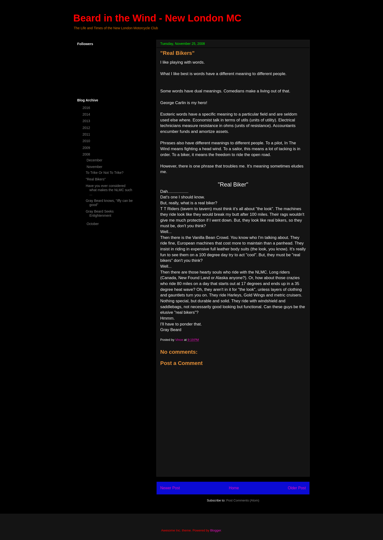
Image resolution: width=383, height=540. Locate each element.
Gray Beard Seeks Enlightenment (100, 213)
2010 (87, 141)
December (94, 160)
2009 (87, 148)
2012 (87, 128)
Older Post (297, 488)
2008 (87, 154)
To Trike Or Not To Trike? (105, 173)
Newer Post (170, 488)
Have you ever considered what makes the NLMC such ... (109, 190)
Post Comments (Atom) (242, 500)
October (93, 224)
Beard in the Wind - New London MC (157, 18)
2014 (87, 114)
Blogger (215, 530)
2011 (87, 134)
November (94, 167)
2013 (87, 121)
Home (234, 488)
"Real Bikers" (96, 179)
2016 (87, 108)
